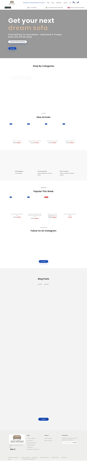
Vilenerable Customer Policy (33, 449)
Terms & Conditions (31, 438)
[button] (17, 42)
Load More (43, 419)
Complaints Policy (31, 445)
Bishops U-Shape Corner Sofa (34, 141)
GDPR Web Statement (31, 443)
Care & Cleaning (48, 438)
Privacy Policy (30, 441)
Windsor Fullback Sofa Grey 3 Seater (70, 215)
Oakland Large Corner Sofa (52, 141)
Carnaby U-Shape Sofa (70, 141)
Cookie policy (30, 447)
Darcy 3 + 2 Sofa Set (17, 141)
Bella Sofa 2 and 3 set (52, 214)
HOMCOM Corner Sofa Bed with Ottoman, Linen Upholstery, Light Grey (35, 216)
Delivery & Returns (48, 441)
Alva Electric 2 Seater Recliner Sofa (17, 215)
